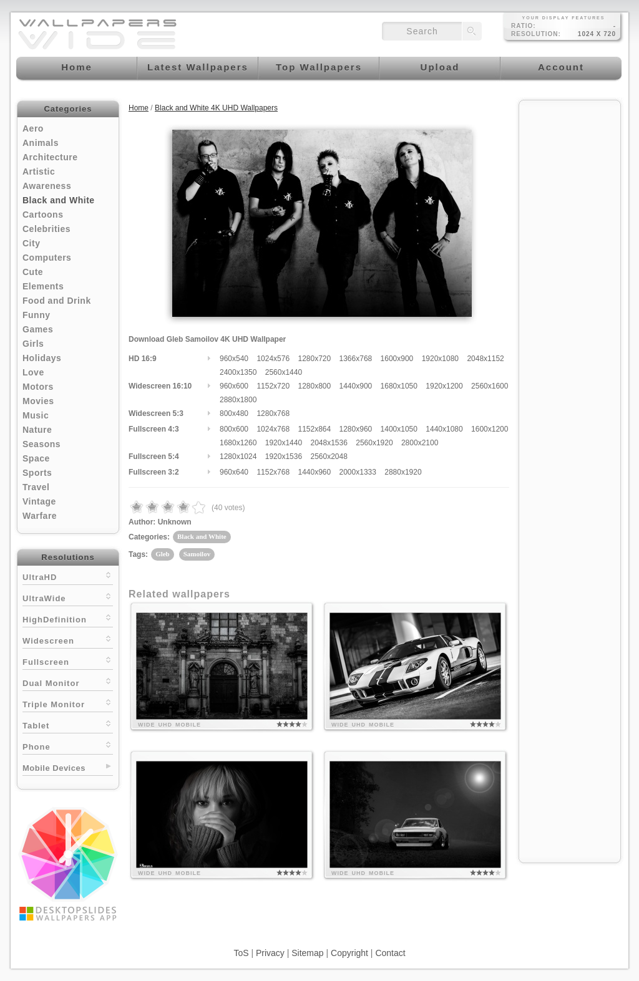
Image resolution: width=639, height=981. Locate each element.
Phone (67, 745)
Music (35, 415)
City (31, 243)
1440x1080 (444, 429)
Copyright (349, 953)
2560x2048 (328, 456)
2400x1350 (238, 372)
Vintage (39, 501)
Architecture (49, 157)
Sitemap (307, 953)
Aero (33, 128)
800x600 (234, 429)
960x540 (234, 358)
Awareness (46, 186)
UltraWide (67, 597)
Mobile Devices (53, 768)
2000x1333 (357, 472)
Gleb (162, 554)
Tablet (67, 724)
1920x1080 (440, 358)
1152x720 (273, 386)
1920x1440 (283, 442)
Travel (35, 487)
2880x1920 (402, 472)
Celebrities (46, 229)
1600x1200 (489, 429)
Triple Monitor (67, 703)
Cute (32, 272)
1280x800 (314, 386)
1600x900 (397, 358)
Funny (36, 315)
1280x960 (356, 429)
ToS (240, 953)
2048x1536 (328, 442)
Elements (43, 286)
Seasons (41, 444)
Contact (390, 953)
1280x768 (273, 413)
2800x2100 (419, 442)
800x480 (234, 413)
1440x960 (314, 472)
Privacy (270, 953)
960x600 (234, 386)
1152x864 (314, 429)
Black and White (58, 200)
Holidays (41, 358)
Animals (40, 143)
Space (36, 458)
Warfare (39, 516)
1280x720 (314, 358)
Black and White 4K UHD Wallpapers (216, 108)
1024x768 (273, 429)
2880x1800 (238, 399)
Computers (46, 258)
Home (139, 108)
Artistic (38, 171)
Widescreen (67, 639)
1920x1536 (283, 456)
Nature (37, 430)
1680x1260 (238, 442)
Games (37, 329)
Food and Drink (56, 301)
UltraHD (67, 576)
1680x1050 (399, 386)
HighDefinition (67, 618)
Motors (38, 387)
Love (33, 372)
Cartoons (42, 215)
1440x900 (356, 386)
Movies (38, 401)
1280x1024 (238, 456)
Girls (33, 344)
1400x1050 (399, 429)
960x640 (234, 472)
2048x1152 (485, 358)
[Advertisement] (570, 294)
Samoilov (196, 554)
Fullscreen (67, 661)
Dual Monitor (67, 682)
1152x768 (273, 472)
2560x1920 (374, 442)
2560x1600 (489, 386)
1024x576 (273, 358)
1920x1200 (444, 386)
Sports (37, 473)
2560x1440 (283, 372)
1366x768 (356, 358)
